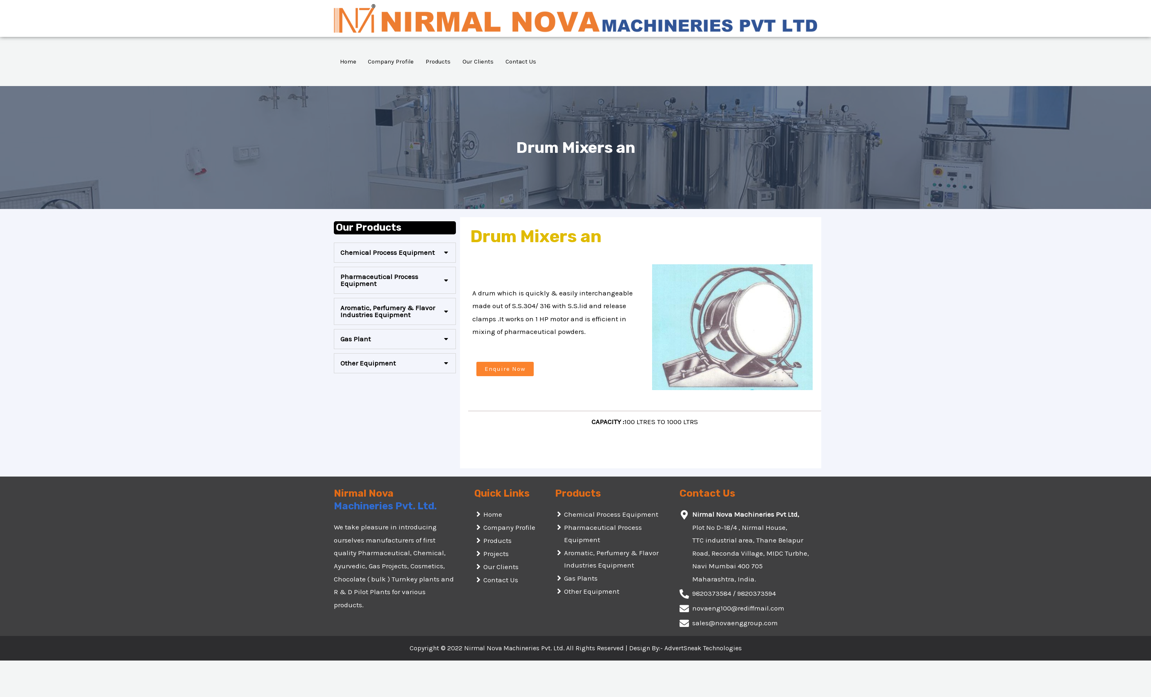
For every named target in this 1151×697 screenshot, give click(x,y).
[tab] (394, 252)
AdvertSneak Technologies (703, 648)
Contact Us (526, 61)
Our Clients (482, 61)
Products (441, 61)
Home (348, 61)
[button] (505, 369)
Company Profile (392, 61)
